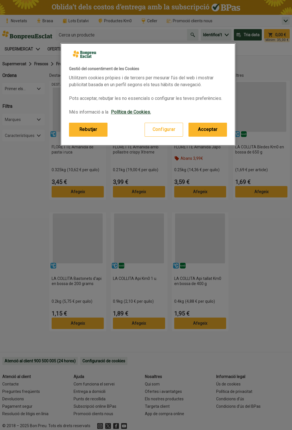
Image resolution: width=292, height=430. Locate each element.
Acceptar (207, 129)
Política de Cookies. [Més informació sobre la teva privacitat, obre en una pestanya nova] (131, 112)
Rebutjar (88, 129)
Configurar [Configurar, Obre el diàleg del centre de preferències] (164, 129)
